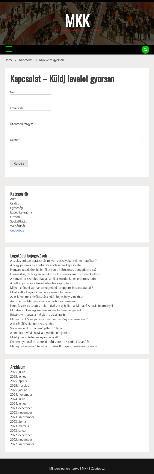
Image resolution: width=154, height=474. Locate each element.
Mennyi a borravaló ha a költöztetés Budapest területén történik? (53, 346)
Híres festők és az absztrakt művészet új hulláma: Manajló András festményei (61, 305)
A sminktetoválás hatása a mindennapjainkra (40, 333)
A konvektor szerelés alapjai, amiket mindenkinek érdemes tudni (53, 278)
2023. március (19, 426)
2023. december (21, 408)
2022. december (21, 435)
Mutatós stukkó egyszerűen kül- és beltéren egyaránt (45, 310)
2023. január (18, 430)
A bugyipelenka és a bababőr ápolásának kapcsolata (45, 265)
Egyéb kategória (21, 212)
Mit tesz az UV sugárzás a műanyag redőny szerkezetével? (49, 319)
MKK (77, 20)
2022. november (21, 439)
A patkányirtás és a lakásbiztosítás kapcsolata (40, 283)
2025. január (18, 390)
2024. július (18, 399)
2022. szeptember (22, 444)
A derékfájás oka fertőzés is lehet (32, 324)
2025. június (18, 376)
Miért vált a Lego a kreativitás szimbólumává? (40, 292)
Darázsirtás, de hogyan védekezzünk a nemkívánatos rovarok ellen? (55, 274)
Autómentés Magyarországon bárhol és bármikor (43, 301)
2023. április (18, 421)
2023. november (21, 412)
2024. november (21, 394)
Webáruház (18, 226)
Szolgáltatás (18, 221)
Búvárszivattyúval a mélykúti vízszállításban (39, 315)
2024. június (18, 403)
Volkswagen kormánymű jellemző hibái (36, 328)
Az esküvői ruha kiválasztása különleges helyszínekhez (46, 296)
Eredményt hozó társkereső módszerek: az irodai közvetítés (50, 342)
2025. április (18, 381)
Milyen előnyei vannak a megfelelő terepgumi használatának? (51, 287)
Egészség (16, 208)
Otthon (15, 217)
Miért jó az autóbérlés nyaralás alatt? (35, 337)
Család (15, 203)
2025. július (18, 372)
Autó (13, 199)
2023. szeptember (22, 417)
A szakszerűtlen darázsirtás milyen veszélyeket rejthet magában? (53, 260)
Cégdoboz (17, 230)
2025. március (19, 385)
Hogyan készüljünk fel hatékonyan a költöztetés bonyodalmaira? (53, 269)
